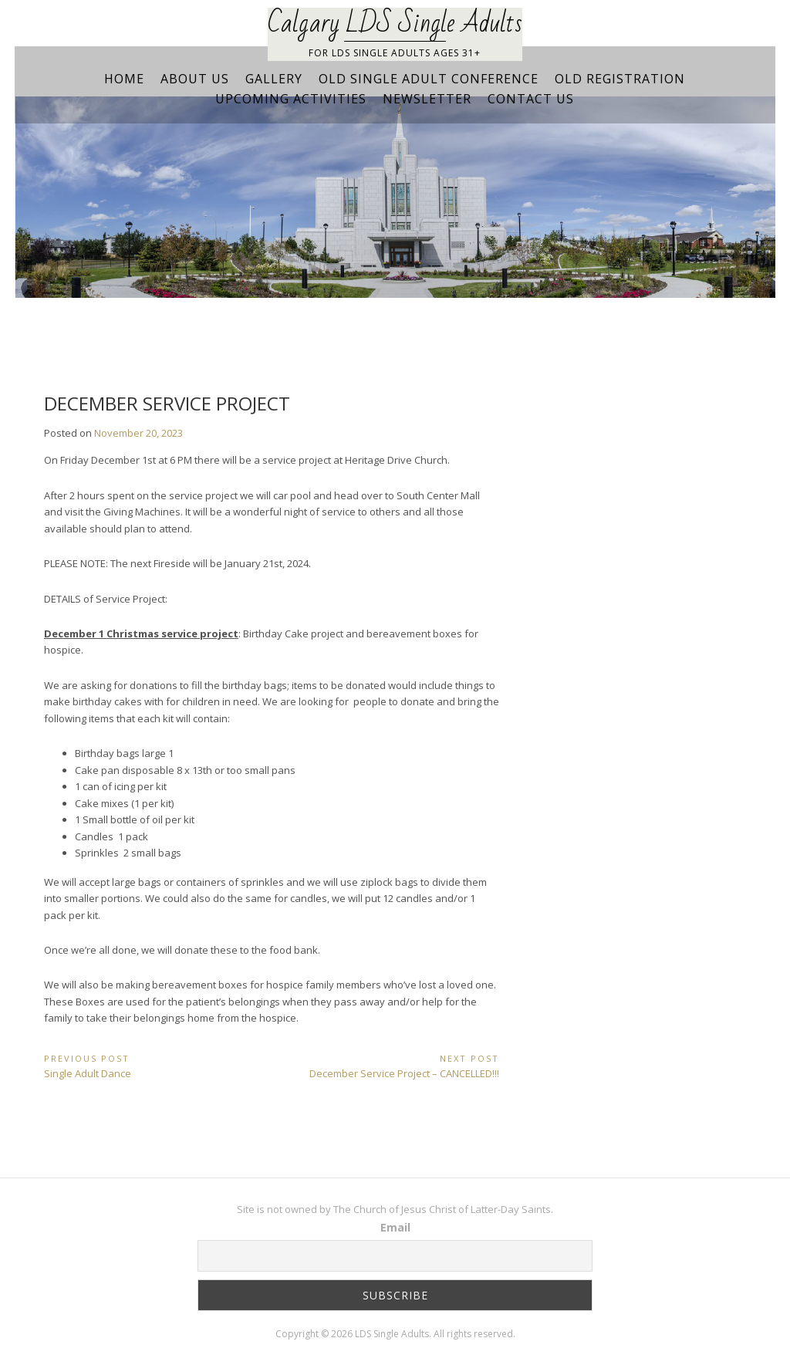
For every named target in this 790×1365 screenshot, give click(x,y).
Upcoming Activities (290, 98)
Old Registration (620, 78)
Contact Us (531, 98)
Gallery (273, 78)
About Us (194, 78)
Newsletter (427, 98)
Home (124, 78)
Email (395, 1227)
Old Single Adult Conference (428, 78)
